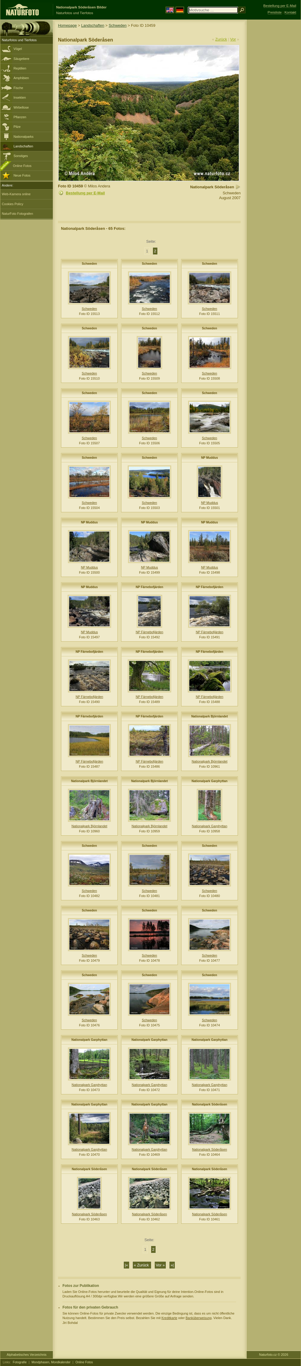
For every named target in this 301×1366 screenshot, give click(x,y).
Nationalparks (24, 136)
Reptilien (20, 68)
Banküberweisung (198, 1318)
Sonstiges (21, 156)
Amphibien (21, 78)
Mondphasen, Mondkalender (51, 1362)
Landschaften (23, 146)
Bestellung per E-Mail (85, 193)
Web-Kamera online (16, 194)
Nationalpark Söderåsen (209, 1104)
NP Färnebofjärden (149, 587)
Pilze (17, 126)
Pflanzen (20, 117)
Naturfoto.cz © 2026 (273, 1354)
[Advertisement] (274, 116)
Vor (233, 39)
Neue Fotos (22, 175)
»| (172, 1265)
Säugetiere (21, 58)
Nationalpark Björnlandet (209, 716)
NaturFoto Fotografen (17, 213)
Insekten (20, 97)
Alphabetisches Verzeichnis (26, 1354)
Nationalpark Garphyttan (209, 781)
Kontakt (290, 12)
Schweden (118, 25)
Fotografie (20, 1362)
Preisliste (275, 12)
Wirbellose (21, 107)
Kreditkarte (169, 1318)
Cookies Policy (12, 204)
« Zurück (142, 1265)
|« (126, 1265)
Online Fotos (22, 166)
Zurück (221, 39)
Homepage (67, 25)
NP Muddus (209, 457)
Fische (18, 88)
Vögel (18, 49)
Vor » (160, 1265)
